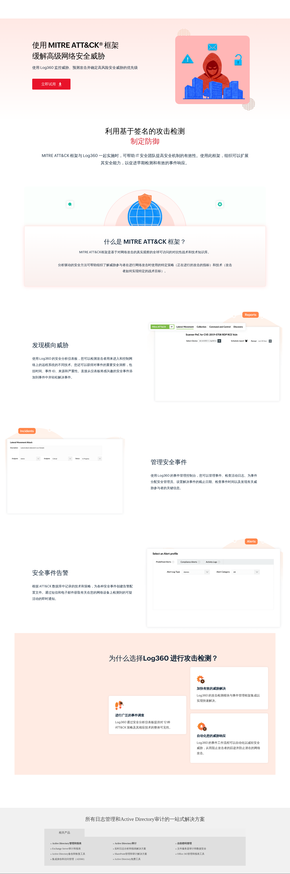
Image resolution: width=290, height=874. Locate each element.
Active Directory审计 (126, 843)
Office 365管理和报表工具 (190, 853)
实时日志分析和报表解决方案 (130, 848)
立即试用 (51, 84)
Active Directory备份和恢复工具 (68, 853)
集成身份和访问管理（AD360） (69, 859)
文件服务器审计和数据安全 (191, 848)
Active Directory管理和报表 (66, 843)
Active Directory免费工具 (128, 859)
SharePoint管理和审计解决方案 (131, 853)
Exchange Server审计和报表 (66, 848)
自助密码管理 (184, 843)
